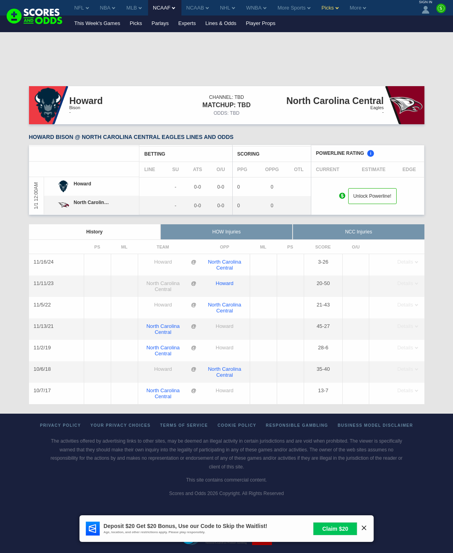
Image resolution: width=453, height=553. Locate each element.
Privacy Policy (60, 425)
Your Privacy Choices (121, 425)
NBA (108, 8)
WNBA (256, 8)
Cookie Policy (237, 425)
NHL (227, 8)
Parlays (160, 23)
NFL (81, 8)
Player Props (260, 23)
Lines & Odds (220, 23)
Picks (136, 23)
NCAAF (164, 8)
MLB (134, 8)
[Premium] (441, 11)
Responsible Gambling (297, 425)
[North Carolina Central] (93, 202)
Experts (187, 23)
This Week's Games (97, 23)
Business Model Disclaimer (375, 425)
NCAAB (197, 8)
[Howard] (82, 183)
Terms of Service (184, 425)
